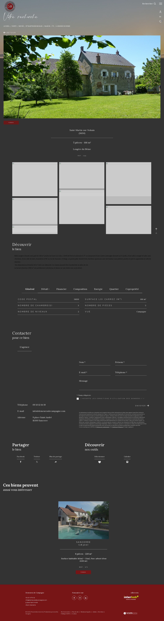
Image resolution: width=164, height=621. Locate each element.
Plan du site (75, 612)
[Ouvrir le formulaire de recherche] (149, 3)
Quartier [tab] (114, 289)
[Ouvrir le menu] (160, 3)
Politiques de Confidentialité (102, 427)
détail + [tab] (45, 289)
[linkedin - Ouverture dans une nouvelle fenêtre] (86, 598)
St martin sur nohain (34, 26)
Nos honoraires (65, 612)
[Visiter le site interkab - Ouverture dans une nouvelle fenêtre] (131, 598)
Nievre (21, 26)
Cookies (74, 613)
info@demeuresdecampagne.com (49, 411)
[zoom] (35, 164)
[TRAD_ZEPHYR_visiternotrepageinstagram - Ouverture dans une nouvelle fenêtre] (80, 598)
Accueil (7, 26)
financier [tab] (61, 289)
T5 (53, 26)
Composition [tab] (80, 289)
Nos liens (101, 612)
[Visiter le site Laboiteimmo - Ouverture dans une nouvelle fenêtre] (130, 613)
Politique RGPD (65, 613)
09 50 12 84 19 (39, 404)
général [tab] (29, 289)
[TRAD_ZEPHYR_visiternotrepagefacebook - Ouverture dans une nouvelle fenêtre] (74, 598)
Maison (47, 26)
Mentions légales (86, 612)
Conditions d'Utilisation (117, 427)
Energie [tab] (98, 289)
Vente (14, 26)
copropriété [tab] (132, 289)
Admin (95, 612)
